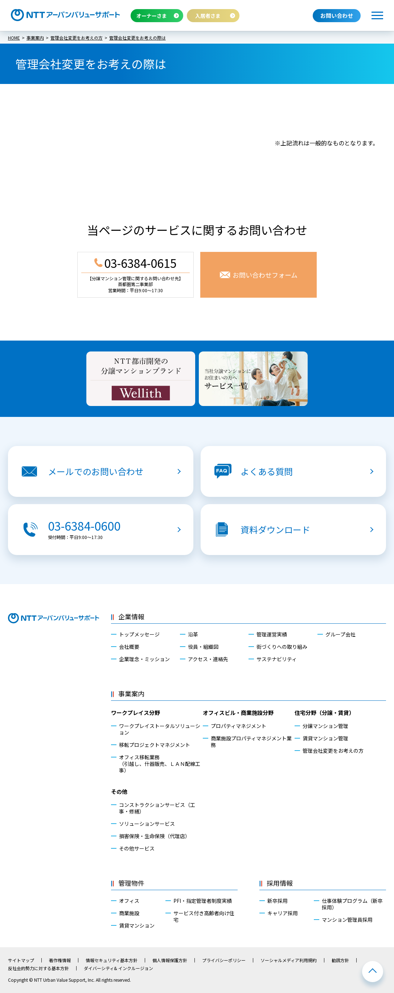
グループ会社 (340, 634)
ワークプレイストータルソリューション (159, 729)
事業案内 (131, 693)
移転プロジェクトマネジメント (154, 744)
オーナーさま (151, 15)
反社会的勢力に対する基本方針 (38, 968)
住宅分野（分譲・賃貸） (324, 712)
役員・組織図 (203, 646)
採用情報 (280, 883)
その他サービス (137, 848)
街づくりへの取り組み (281, 646)
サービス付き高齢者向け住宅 (203, 916)
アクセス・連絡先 (208, 659)
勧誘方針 (340, 960)
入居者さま (208, 15)
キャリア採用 (282, 913)
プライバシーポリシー (224, 960)
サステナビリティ (276, 659)
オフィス (129, 900)
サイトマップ (21, 960)
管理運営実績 (271, 634)
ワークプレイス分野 (135, 712)
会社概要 (129, 646)
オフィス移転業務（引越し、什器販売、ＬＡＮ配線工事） (159, 764)
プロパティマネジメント (238, 726)
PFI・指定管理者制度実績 (202, 900)
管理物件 (131, 883)
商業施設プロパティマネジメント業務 (251, 741)
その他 (119, 791)
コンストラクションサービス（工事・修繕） (157, 808)
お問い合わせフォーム (265, 275)
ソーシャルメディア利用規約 (288, 960)
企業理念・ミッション (144, 659)
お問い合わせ (336, 15)
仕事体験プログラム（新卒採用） (352, 903)
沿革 (193, 634)
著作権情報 (60, 960)
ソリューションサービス (147, 823)
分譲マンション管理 (325, 726)
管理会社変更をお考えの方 (333, 750)
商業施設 (129, 913)
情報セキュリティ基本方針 (112, 960)
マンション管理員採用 (347, 919)
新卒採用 (277, 900)
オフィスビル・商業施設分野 (238, 712)
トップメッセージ (139, 634)
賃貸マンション (137, 925)
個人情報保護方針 (169, 960)
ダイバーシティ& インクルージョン (118, 968)
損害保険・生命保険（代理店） (154, 836)
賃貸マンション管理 (325, 738)
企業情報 (131, 616)
